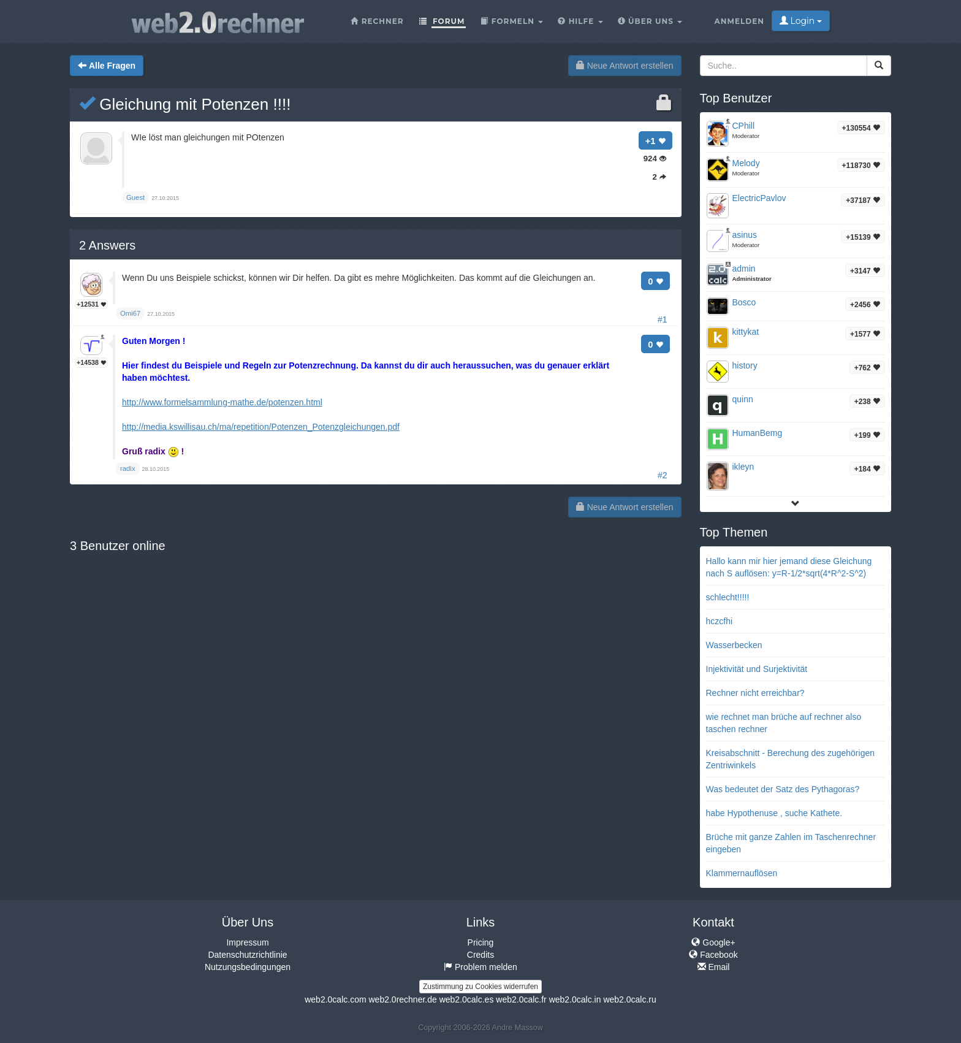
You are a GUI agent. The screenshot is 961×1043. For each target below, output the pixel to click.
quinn (742, 399)
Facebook (713, 955)
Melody (746, 163)
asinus (744, 235)
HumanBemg (757, 433)
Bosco (744, 302)
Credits (480, 955)
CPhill (743, 126)
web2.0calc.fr (521, 999)
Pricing (481, 942)
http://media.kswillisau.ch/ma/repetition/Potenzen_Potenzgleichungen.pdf (261, 427)
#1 (662, 319)
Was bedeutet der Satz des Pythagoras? (783, 789)
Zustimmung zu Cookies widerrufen (480, 986)
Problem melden (480, 967)
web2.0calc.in (575, 999)
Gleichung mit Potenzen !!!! (185, 104)
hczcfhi (719, 621)
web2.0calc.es (466, 999)
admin (744, 268)
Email (713, 967)
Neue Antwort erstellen (625, 66)
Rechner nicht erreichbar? (755, 693)
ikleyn (743, 467)
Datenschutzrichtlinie (247, 955)
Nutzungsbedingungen (248, 967)
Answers (107, 245)
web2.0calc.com (335, 999)
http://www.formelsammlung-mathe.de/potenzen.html (222, 402)
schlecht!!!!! (728, 597)
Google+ (713, 942)
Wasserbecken (734, 645)
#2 (662, 475)
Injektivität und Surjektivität (757, 669)
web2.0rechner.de (402, 999)
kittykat (745, 332)
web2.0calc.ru (629, 999)
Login (801, 20)
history (745, 365)
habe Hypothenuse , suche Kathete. (774, 813)
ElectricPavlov (759, 198)
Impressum (247, 942)
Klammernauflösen (742, 873)
